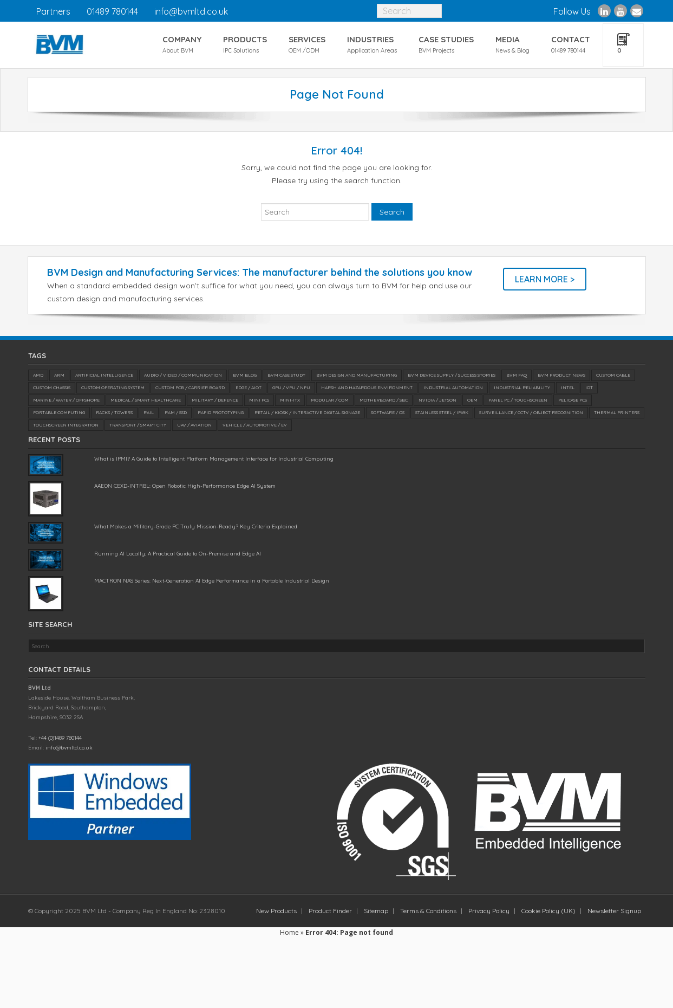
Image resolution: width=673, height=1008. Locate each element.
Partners (53, 11)
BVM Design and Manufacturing (356, 375)
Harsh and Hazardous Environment (367, 387)
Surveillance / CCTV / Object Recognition (531, 412)
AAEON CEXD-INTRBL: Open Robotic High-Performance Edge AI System (185, 485)
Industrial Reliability (522, 387)
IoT (589, 387)
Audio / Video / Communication (183, 375)
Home (289, 932)
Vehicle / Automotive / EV (255, 425)
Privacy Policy (488, 911)
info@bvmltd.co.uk (191, 11)
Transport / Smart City (137, 425)
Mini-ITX (290, 400)
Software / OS (387, 412)
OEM (472, 400)
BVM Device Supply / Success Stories (451, 375)
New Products (276, 911)
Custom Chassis (51, 387)
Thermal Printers (616, 412)
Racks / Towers (114, 412)
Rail (148, 412)
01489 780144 (112, 11)
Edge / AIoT (249, 387)
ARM (59, 375)
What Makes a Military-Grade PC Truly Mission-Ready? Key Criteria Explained (195, 526)
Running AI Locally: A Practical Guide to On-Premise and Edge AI (177, 553)
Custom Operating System (113, 387)
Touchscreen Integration (66, 425)
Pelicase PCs (572, 400)
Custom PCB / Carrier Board (190, 387)
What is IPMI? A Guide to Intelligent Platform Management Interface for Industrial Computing (214, 458)
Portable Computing (59, 412)
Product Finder (330, 911)
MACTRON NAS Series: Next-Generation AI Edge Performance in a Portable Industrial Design (211, 580)
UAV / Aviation (194, 425)
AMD (38, 375)
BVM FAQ (516, 375)
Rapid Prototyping (221, 412)
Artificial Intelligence (104, 375)
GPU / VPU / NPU (291, 387)
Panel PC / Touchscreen (517, 400)
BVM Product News (561, 375)
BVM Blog (245, 375)
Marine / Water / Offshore (66, 400)
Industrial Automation (453, 387)
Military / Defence (215, 400)
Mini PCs (259, 400)
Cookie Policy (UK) (548, 911)
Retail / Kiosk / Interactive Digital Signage (307, 412)
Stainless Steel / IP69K (441, 412)
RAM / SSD (176, 412)
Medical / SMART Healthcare (145, 400)
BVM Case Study (286, 375)
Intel (567, 387)
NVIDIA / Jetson (437, 400)
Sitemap (376, 911)
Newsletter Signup (614, 911)
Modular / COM (330, 400)
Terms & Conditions (428, 911)
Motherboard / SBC (384, 400)
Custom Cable (613, 375)
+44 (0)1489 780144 (60, 737)
